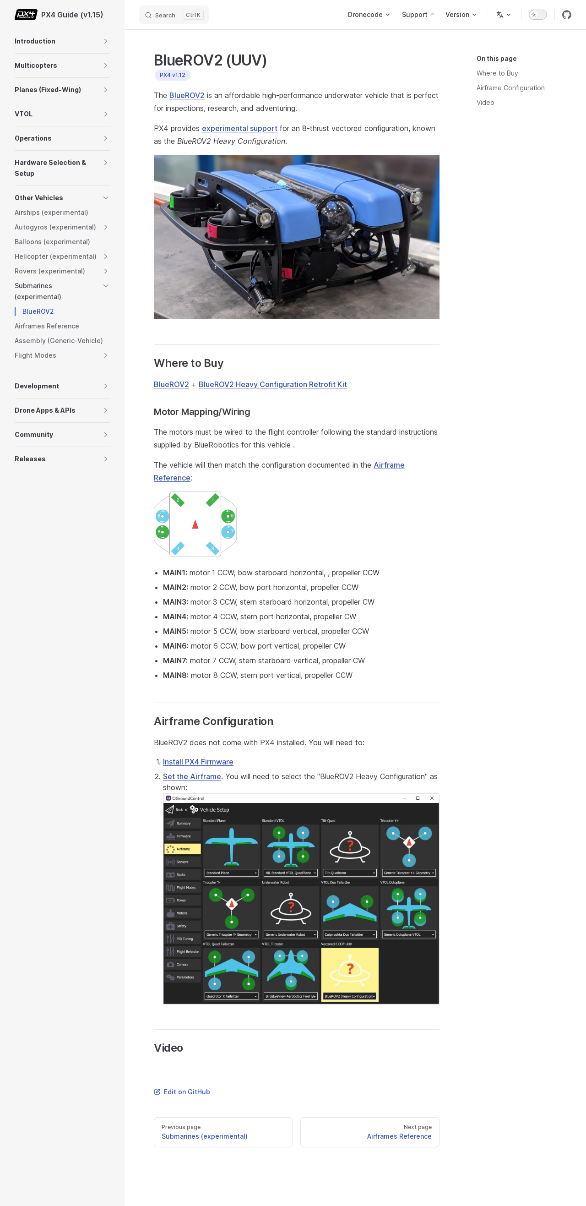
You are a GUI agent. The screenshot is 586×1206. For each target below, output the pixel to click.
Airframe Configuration (511, 88)
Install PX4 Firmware (198, 761)
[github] (567, 14)
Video (485, 102)
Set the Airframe (192, 776)
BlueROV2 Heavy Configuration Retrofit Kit (273, 384)
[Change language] (504, 14)
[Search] (174, 14)
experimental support (239, 128)
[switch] (538, 15)
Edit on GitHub (182, 1092)
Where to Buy (497, 73)
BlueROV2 (187, 95)
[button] (105, 41)
